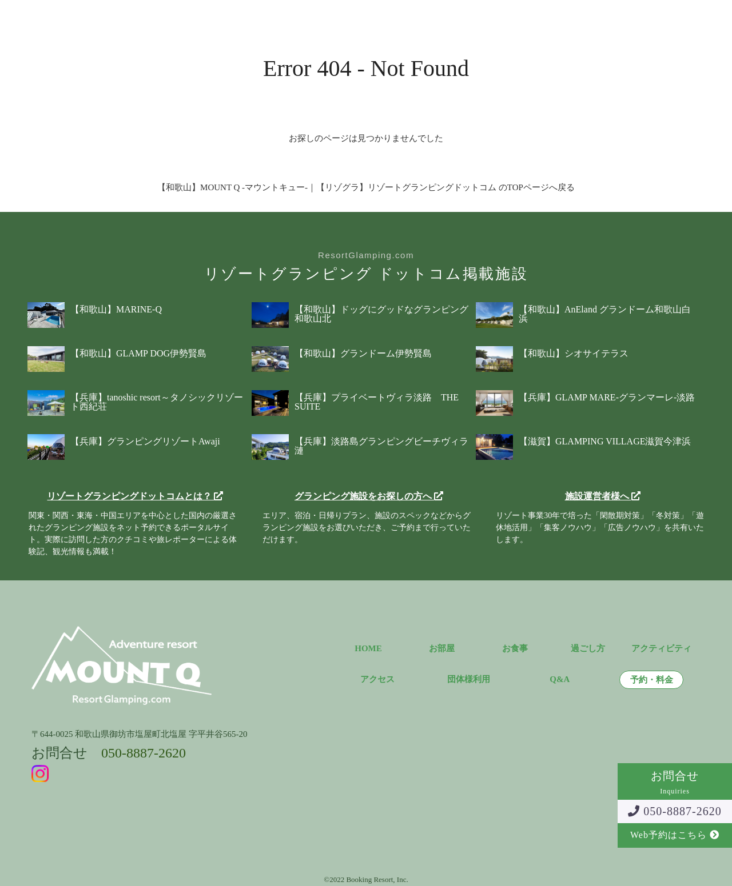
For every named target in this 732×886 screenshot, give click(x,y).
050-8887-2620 (674, 811)
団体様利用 (489, 19)
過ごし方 (269, 19)
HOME (368, 648)
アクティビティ (333, 19)
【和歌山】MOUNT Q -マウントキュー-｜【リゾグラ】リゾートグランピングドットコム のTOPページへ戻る (366, 187)
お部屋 (179, 19)
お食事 (221, 19)
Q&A (441, 19)
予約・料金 (549, 19)
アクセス (397, 19)
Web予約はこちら (674, 835)
